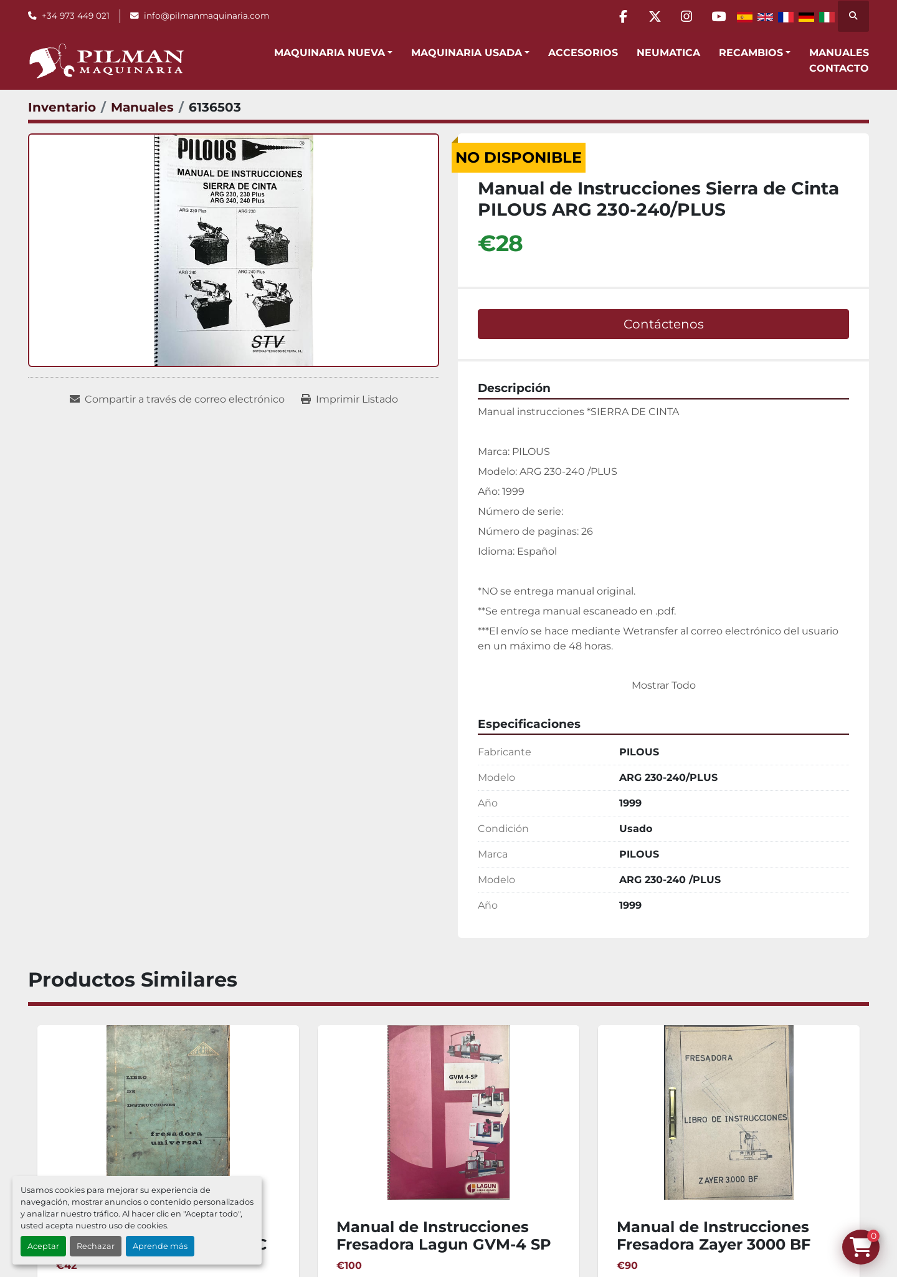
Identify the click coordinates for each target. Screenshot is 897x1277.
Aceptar (43, 1246)
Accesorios (583, 53)
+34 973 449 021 (76, 16)
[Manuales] (142, 107)
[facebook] (622, 16)
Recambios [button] (751, 53)
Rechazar (96, 1246)
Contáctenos (664, 324)
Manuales (839, 53)
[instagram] (686, 16)
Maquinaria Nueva (329, 53)
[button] (333, 52)
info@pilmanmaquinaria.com (206, 16)
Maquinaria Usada (466, 53)
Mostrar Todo (664, 685)
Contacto (839, 68)
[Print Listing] (349, 399)
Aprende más (160, 1246)
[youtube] (718, 16)
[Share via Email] (177, 399)
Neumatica (668, 53)
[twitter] (654, 16)
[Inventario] (62, 107)
